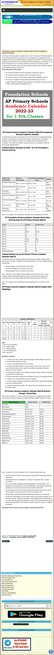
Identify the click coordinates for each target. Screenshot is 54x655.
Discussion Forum (6, 594)
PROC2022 (30, 537)
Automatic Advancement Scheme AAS (11, 576)
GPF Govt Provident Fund (8, 577)
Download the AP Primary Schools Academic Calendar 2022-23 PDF (23, 507)
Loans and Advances (7, 579)
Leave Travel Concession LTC (9, 581)
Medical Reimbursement (8, 587)
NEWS (25, 537)
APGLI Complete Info (7, 583)
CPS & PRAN (5, 591)
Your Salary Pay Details (8, 589)
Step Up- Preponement (7, 585)
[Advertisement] (27, 36)
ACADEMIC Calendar (15, 537)
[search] (28, 606)
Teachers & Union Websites (9, 593)
